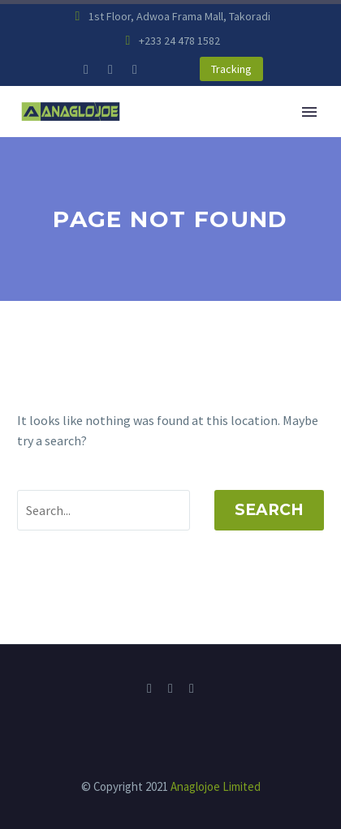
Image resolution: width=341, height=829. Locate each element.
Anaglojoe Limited (215, 786)
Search (269, 509)
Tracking (231, 69)
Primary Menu (309, 112)
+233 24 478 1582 (179, 40)
